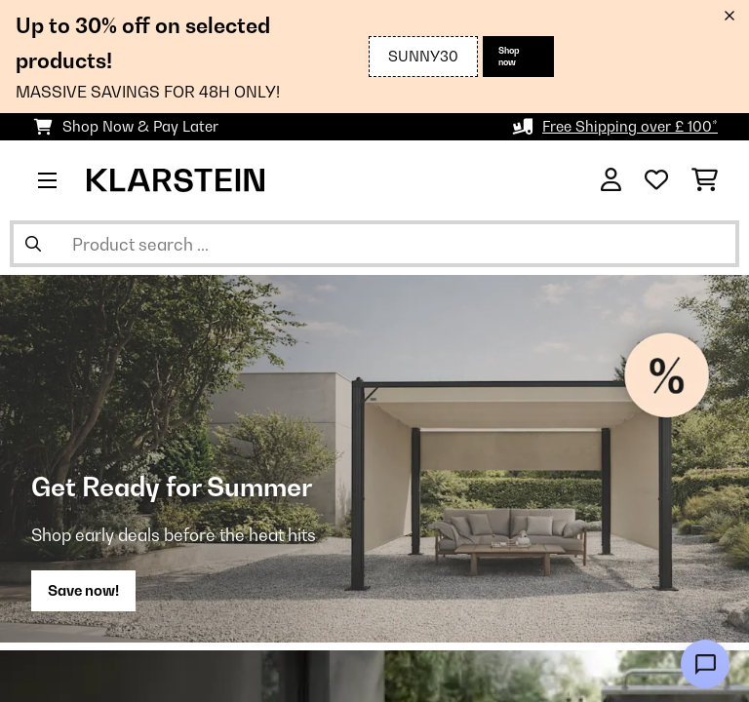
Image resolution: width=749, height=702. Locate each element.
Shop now (509, 56)
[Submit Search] (33, 243)
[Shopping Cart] (704, 180)
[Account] (611, 180)
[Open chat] (705, 664)
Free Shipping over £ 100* (630, 126)
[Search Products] (374, 243)
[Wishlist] (656, 180)
